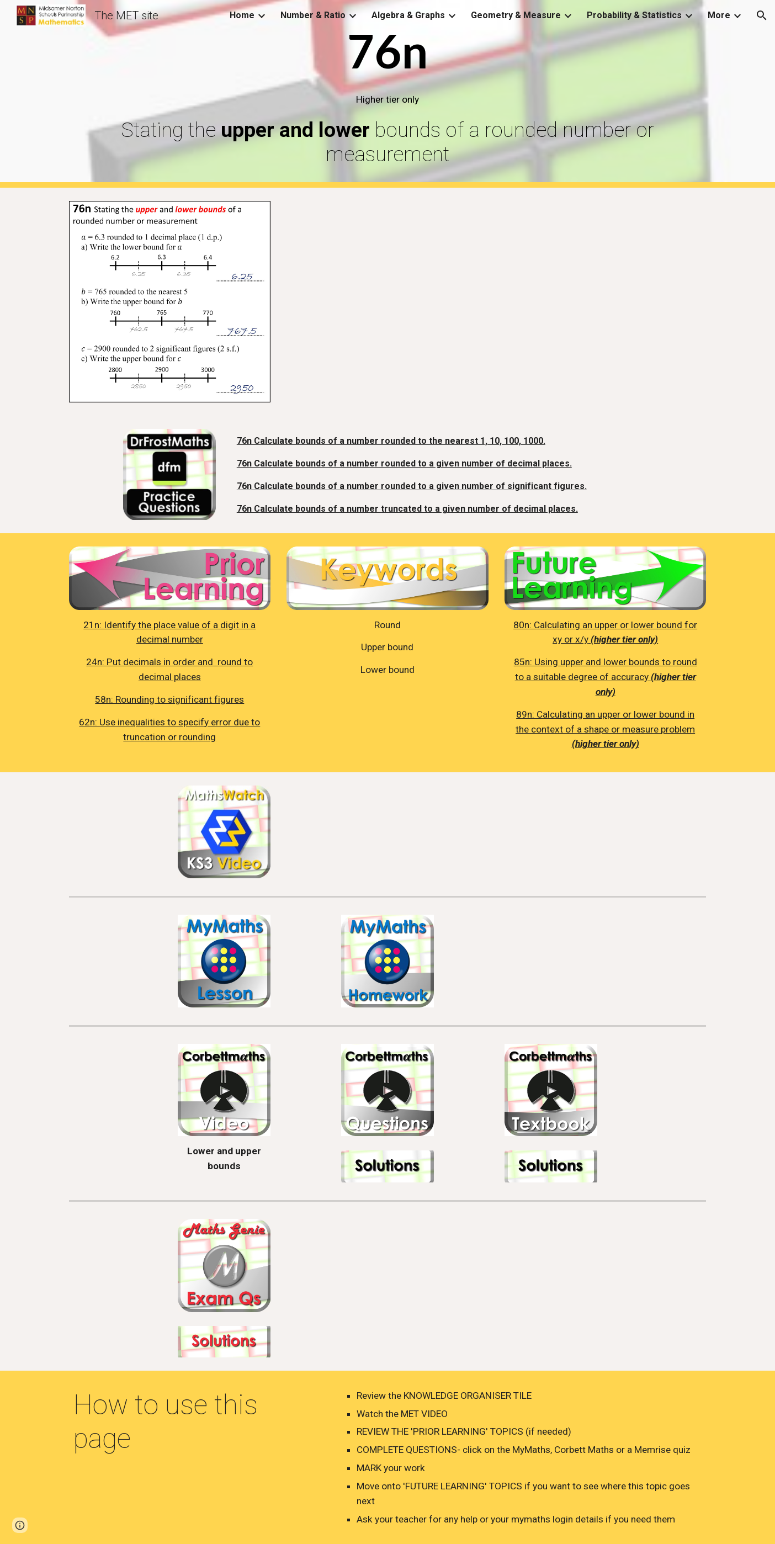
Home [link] (242, 15)
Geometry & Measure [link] (516, 15)
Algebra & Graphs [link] (408, 15)
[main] (387, 94)
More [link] (719, 15)
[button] (762, 15)
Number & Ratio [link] (313, 15)
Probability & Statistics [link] (634, 15)
